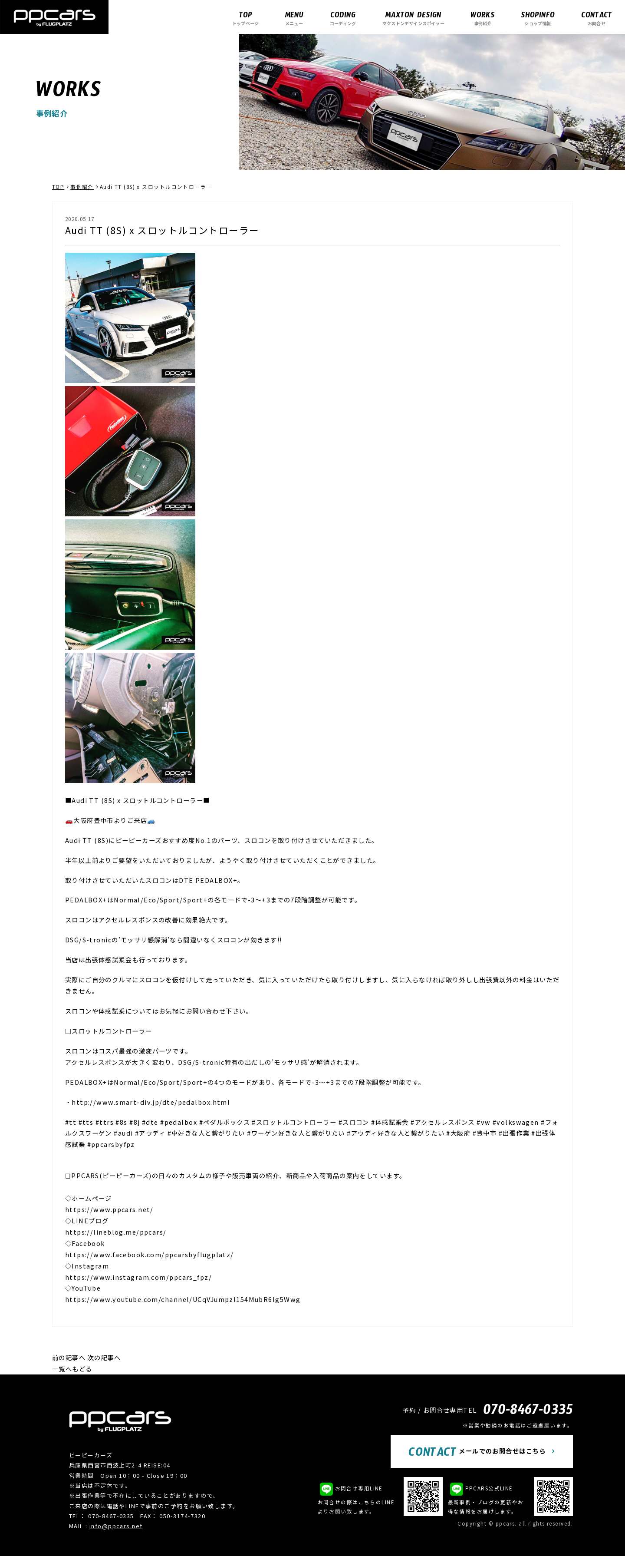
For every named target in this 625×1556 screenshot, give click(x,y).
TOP (58, 186)
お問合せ (596, 18)
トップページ (245, 18)
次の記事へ (104, 1357)
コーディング (343, 18)
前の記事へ (69, 1357)
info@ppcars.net (116, 1526)
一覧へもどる (72, 1368)
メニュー (294, 18)
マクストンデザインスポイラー (413, 18)
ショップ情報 (538, 18)
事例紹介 (482, 18)
